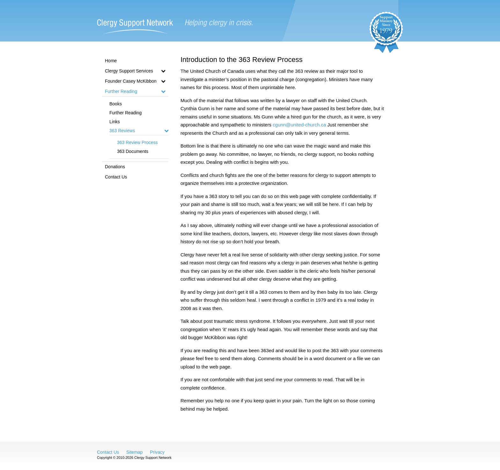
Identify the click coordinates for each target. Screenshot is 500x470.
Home (111, 60)
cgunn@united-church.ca (299, 124)
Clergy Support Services (135, 70)
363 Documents (132, 151)
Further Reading (135, 91)
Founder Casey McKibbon (135, 81)
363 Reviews (139, 130)
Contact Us (116, 176)
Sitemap (134, 452)
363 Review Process (137, 142)
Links (114, 121)
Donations (115, 166)
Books (115, 103)
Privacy (157, 452)
